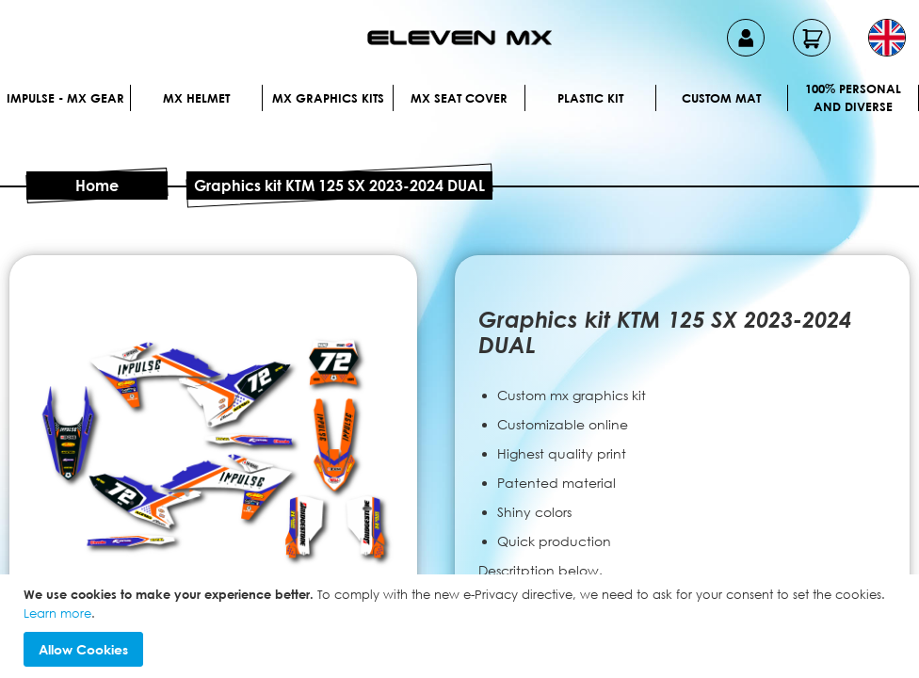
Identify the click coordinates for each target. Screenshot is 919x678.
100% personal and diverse (853, 98)
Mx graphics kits (328, 97)
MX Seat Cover (459, 97)
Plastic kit (590, 97)
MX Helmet (196, 97)
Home (97, 185)
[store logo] (459, 37)
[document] (462, 626)
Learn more (57, 613)
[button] (887, 37)
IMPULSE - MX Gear (65, 97)
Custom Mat (721, 97)
